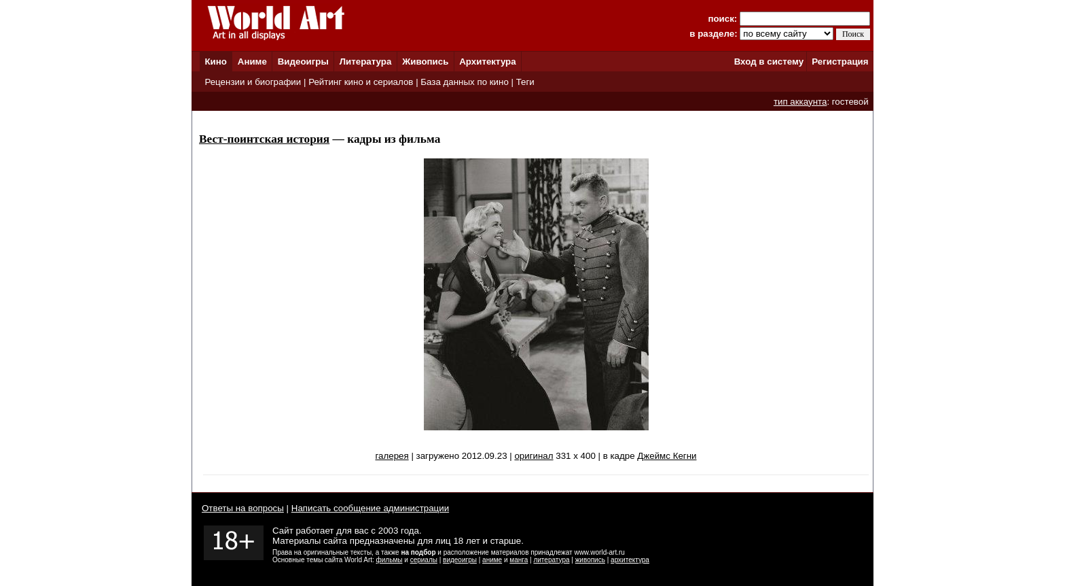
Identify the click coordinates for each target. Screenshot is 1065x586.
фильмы (389, 560)
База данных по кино (464, 82)
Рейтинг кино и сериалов (360, 82)
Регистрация (840, 61)
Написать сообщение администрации (370, 508)
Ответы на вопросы (243, 508)
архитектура (630, 560)
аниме (492, 560)
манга (518, 560)
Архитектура (487, 61)
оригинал (533, 456)
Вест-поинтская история (264, 139)
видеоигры (460, 560)
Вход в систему (769, 61)
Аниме (252, 61)
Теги (525, 82)
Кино (215, 61)
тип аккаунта (800, 102)
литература (551, 560)
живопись (590, 560)
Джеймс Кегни (666, 456)
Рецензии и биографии (252, 82)
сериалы (423, 560)
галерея (391, 456)
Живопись (425, 61)
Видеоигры (303, 61)
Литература (366, 61)
